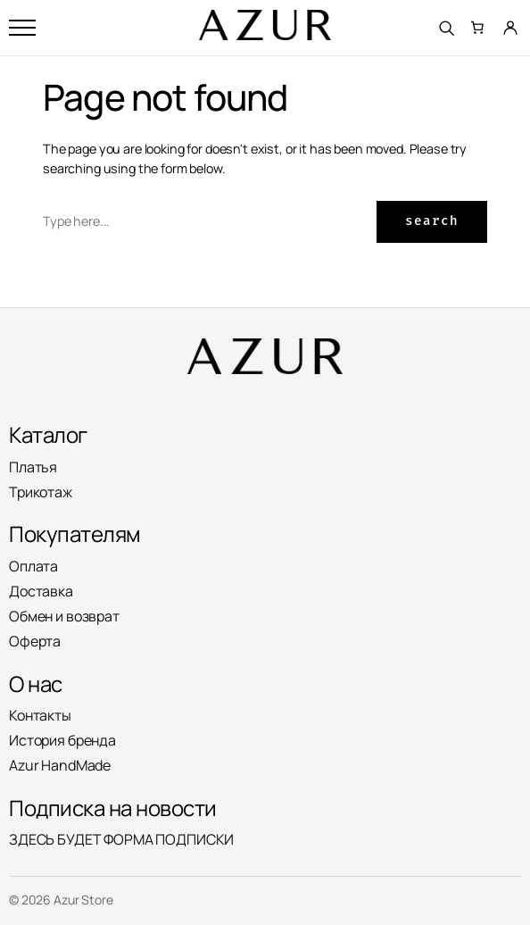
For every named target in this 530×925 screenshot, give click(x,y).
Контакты (40, 715)
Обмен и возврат (64, 616)
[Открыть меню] (22, 28)
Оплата (33, 566)
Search (432, 220)
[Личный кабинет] (510, 27)
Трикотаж (40, 492)
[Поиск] (446, 27)
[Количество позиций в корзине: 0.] (478, 27)
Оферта (35, 641)
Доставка (41, 591)
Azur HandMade (60, 765)
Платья (33, 467)
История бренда (62, 740)
